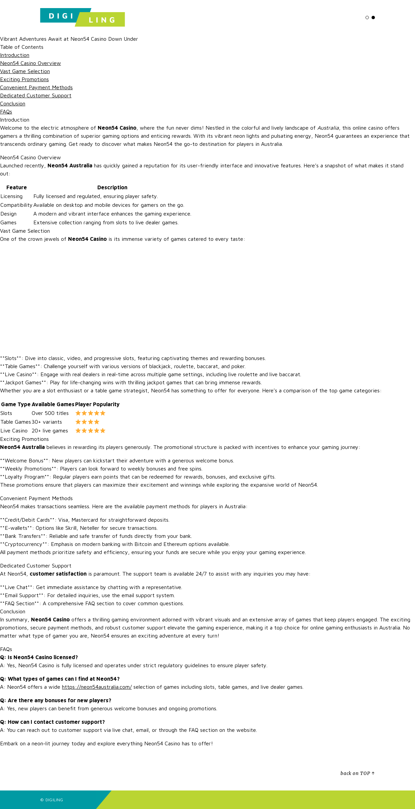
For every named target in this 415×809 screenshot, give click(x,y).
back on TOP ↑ (358, 773)
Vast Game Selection (25, 71)
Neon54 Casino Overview (30, 63)
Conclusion (12, 103)
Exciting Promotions (24, 79)
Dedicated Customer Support (35, 95)
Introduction (14, 55)
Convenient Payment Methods (36, 87)
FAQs (6, 111)
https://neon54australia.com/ (97, 687)
